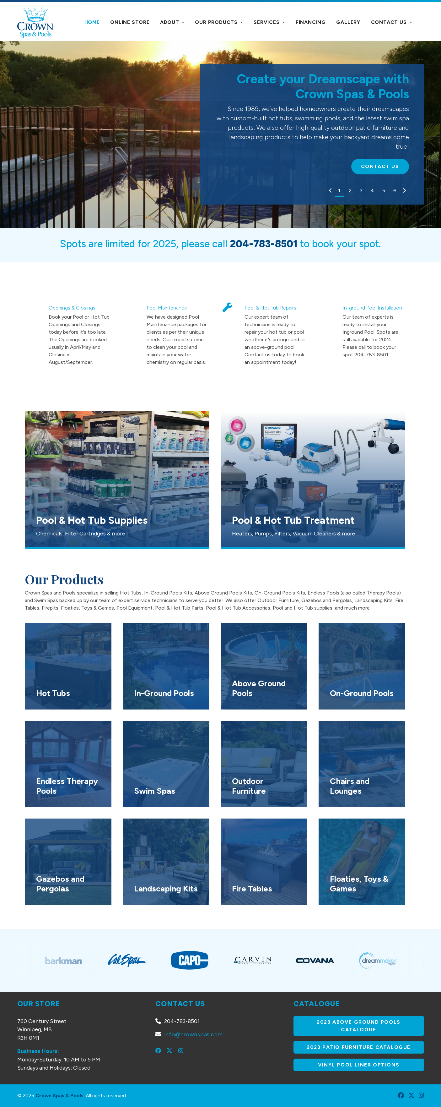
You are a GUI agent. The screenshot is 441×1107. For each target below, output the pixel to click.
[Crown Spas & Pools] (35, 22)
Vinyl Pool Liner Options (358, 1065)
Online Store (130, 22)
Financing (311, 22)
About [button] (172, 22)
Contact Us (391, 22)
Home (92, 22)
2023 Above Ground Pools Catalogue (359, 1026)
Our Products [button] (219, 22)
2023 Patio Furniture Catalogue (359, 1047)
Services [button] (269, 22)
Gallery (348, 22)
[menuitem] (92, 22)
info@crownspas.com (193, 1034)
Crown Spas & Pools (59, 1096)
